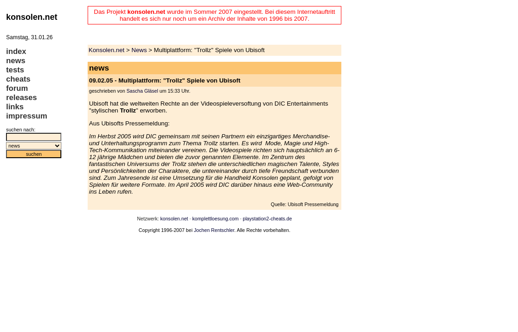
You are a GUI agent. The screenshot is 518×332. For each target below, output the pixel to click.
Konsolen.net (107, 50)
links (15, 106)
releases (21, 97)
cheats (18, 79)
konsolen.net (174, 218)
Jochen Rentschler (214, 230)
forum (17, 88)
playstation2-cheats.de (267, 218)
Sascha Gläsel (142, 91)
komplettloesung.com (215, 218)
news (15, 60)
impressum (26, 116)
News (139, 50)
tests (15, 69)
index (16, 51)
